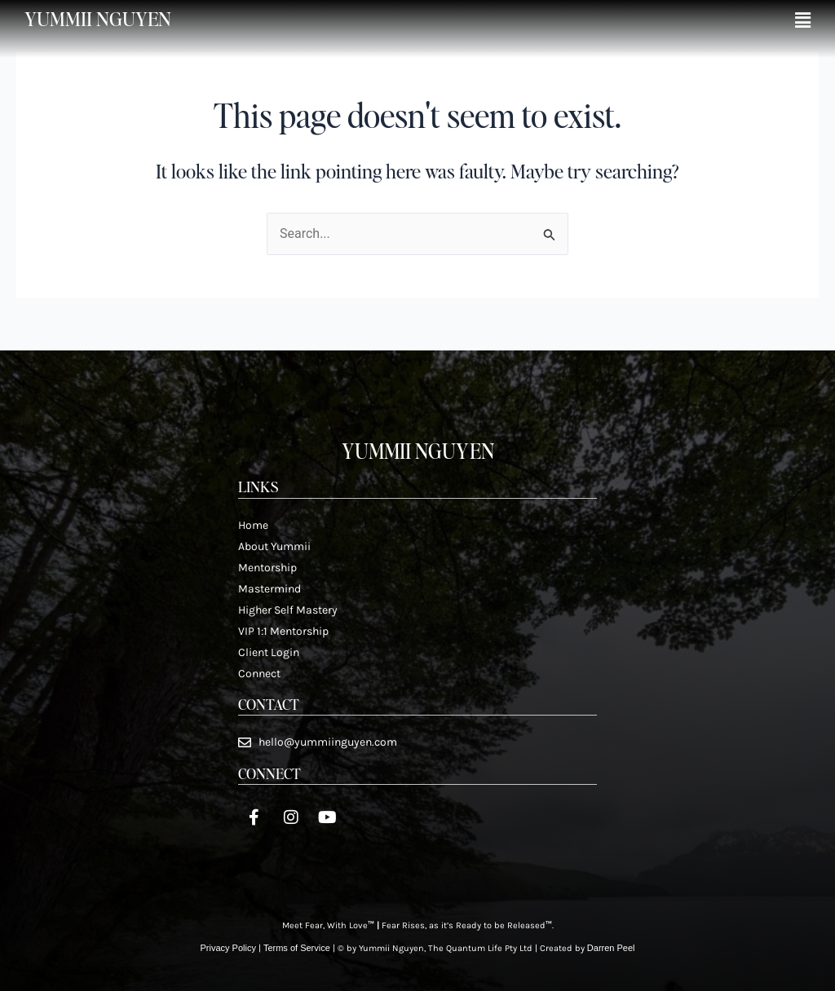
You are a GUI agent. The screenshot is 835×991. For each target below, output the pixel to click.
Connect (259, 673)
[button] (803, 20)
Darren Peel (611, 948)
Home (253, 525)
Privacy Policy (227, 948)
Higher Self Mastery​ (288, 610)
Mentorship (267, 568)
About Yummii (274, 546)
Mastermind (269, 589)
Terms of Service (296, 948)
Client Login (268, 652)
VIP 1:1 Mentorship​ (283, 631)
